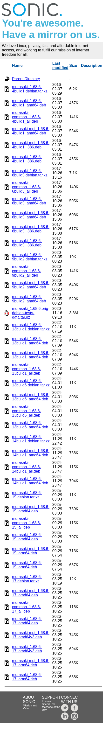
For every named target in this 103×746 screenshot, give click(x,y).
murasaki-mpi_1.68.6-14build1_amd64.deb (30, 453)
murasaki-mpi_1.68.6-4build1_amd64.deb (30, 131)
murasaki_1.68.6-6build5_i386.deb (27, 243)
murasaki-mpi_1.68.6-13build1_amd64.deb (30, 355)
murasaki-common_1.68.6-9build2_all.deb (26, 271)
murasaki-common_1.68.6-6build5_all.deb (26, 187)
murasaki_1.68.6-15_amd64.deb (27, 537)
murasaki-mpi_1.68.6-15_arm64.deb (30, 551)
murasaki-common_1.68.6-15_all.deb (26, 522)
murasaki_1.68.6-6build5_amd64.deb (29, 201)
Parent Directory (26, 79)
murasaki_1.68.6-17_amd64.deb (27, 621)
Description (91, 65)
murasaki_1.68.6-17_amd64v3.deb (27, 649)
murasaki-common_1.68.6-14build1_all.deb (26, 466)
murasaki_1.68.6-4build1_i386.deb (27, 159)
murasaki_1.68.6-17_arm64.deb (27, 677)
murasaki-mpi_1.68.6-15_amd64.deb (30, 509)
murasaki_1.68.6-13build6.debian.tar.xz (31, 383)
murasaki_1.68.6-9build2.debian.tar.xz (30, 257)
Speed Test (48, 704)
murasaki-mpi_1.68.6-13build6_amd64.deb (30, 397)
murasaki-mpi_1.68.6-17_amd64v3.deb (30, 635)
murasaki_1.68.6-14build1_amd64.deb (30, 481)
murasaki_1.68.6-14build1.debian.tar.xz (31, 439)
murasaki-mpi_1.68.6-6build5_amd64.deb (30, 215)
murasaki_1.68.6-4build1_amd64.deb (29, 103)
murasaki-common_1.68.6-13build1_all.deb (26, 369)
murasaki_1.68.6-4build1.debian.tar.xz (30, 89)
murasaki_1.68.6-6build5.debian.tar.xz (30, 173)
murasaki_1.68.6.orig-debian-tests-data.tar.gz (30, 313)
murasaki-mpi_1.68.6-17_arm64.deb (30, 663)
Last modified (60, 65)
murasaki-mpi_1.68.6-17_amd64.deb (30, 593)
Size (73, 65)
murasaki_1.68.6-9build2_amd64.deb (29, 299)
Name (17, 65)
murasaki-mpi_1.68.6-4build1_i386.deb (30, 145)
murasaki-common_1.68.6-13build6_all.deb (26, 410)
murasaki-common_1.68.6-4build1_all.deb (26, 117)
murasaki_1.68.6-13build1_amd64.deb (30, 341)
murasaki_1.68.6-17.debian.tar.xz (27, 579)
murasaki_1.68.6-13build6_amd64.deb (30, 425)
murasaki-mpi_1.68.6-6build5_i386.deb (30, 229)
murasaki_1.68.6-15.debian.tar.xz (27, 495)
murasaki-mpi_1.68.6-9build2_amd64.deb (30, 285)
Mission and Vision (30, 707)
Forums (46, 701)
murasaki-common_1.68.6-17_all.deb (26, 606)
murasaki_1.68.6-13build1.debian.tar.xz (31, 327)
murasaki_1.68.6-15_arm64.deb (27, 565)
